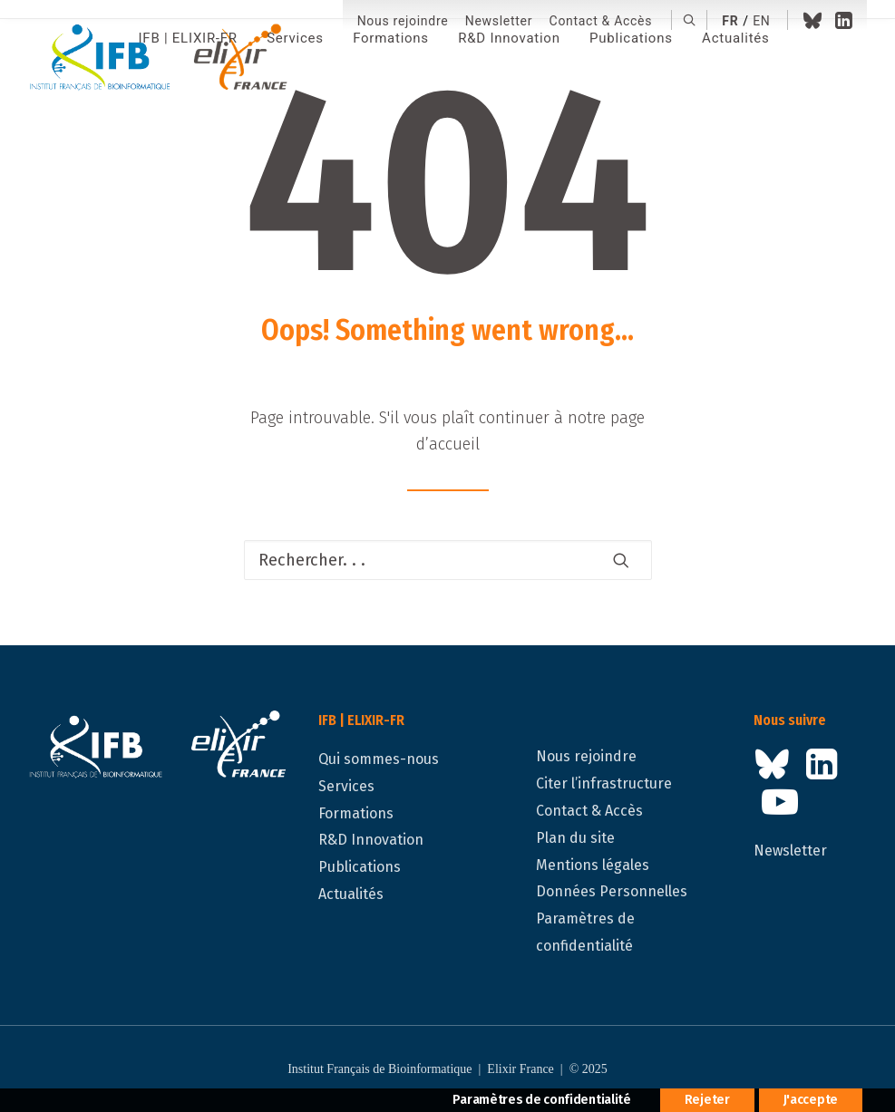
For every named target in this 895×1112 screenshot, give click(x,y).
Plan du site (575, 837)
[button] (689, 20)
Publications (359, 866)
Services (346, 786)
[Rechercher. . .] (448, 560)
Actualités (351, 894)
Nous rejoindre (403, 21)
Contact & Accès (601, 21)
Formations (356, 813)
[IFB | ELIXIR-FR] (165, 59)
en (761, 21)
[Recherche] (448, 560)
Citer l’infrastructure (604, 783)
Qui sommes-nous (378, 759)
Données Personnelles (611, 891)
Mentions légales (592, 865)
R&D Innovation (370, 839)
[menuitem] (403, 21)
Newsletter (498, 21)
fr (730, 21)
